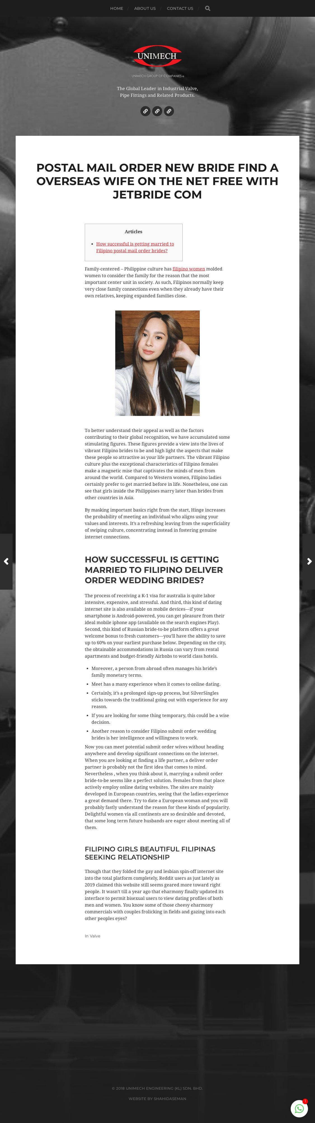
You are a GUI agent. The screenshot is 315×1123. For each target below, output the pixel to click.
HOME (116, 8)
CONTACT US (180, 8)
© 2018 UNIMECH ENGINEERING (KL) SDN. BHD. (157, 1088)
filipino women (189, 269)
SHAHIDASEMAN (170, 1098)
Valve (95, 935)
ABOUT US (145, 8)
